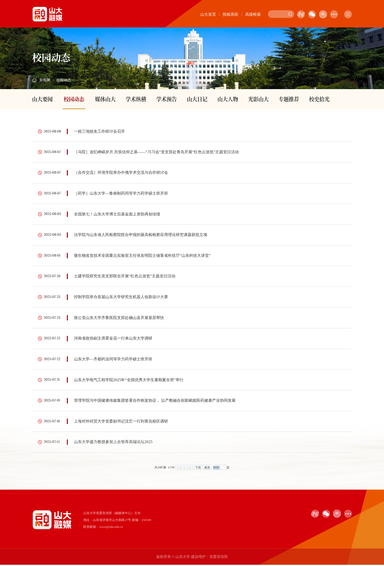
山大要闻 (42, 99)
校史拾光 (319, 99)
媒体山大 (105, 99)
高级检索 (253, 14)
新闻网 (44, 80)
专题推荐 (288, 99)
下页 (198, 469)
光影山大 (258, 99)
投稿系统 (230, 14)
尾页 (207, 469)
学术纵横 (136, 99)
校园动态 (63, 80)
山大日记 (197, 99)
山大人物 (227, 99)
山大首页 (208, 14)
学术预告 (166, 99)
